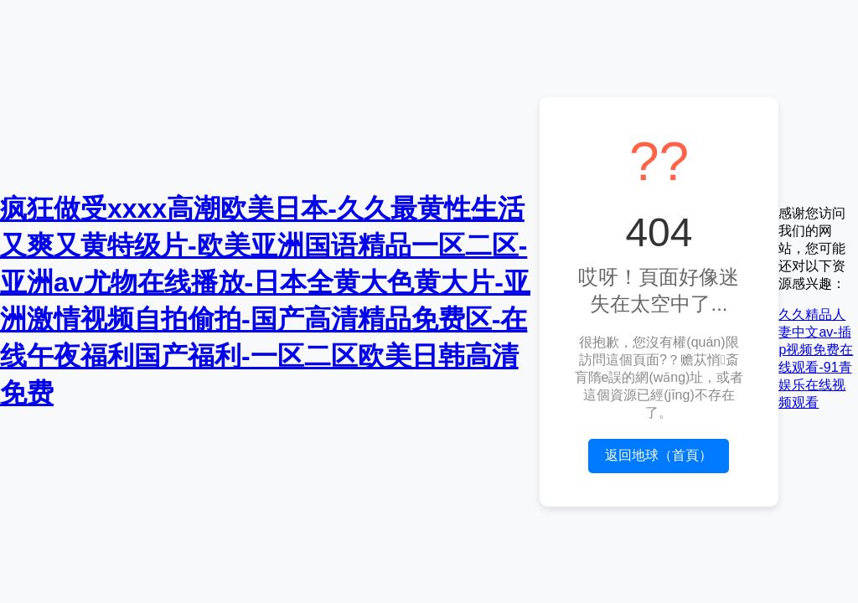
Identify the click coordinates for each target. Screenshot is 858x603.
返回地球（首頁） (658, 455)
